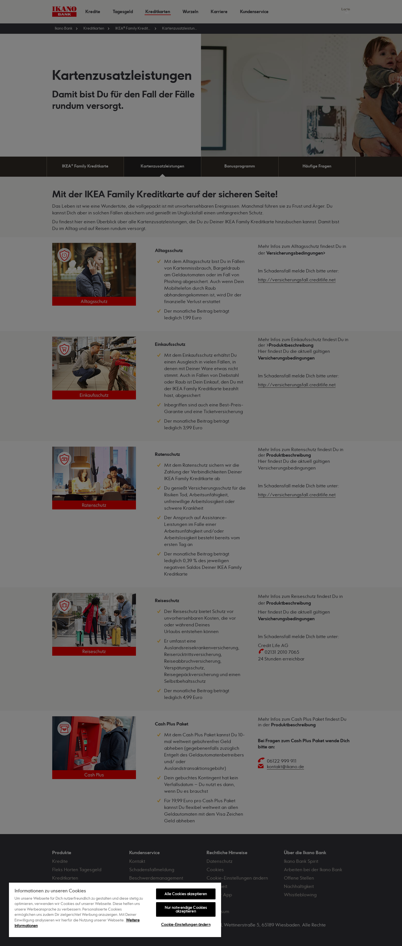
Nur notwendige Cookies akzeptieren (186, 909)
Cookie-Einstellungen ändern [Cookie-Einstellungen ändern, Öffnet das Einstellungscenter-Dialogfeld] (185, 924)
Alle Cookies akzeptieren (185, 894)
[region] (115, 909)
